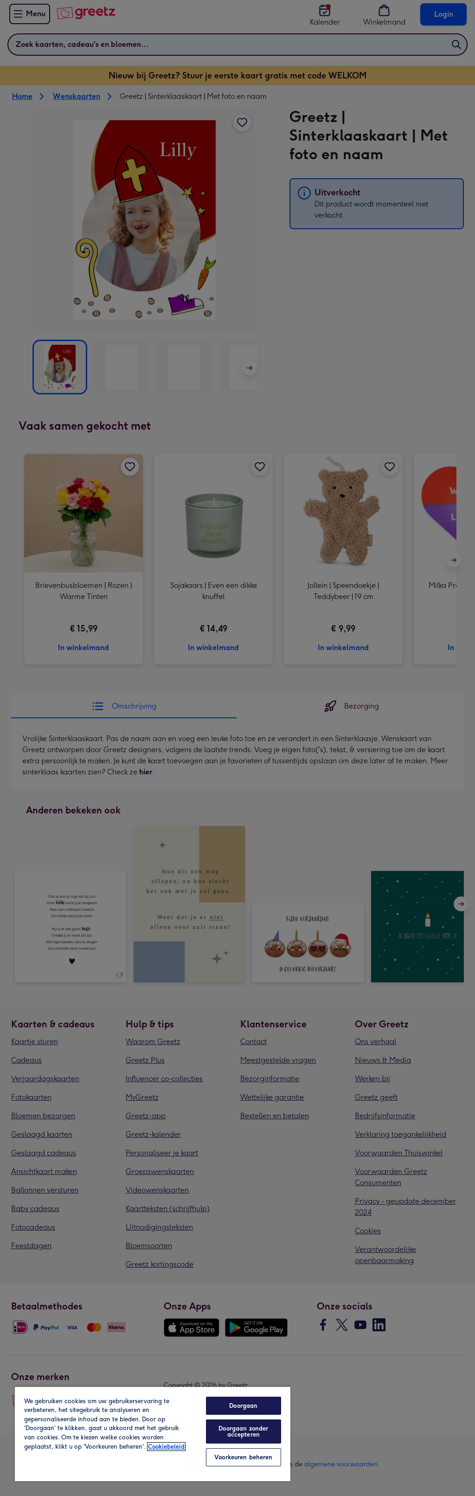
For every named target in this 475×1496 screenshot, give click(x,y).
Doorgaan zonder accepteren (243, 1431)
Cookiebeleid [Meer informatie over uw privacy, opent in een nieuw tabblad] (166, 1446)
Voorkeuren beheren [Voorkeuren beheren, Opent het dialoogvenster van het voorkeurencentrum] (243, 1457)
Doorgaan (243, 1405)
